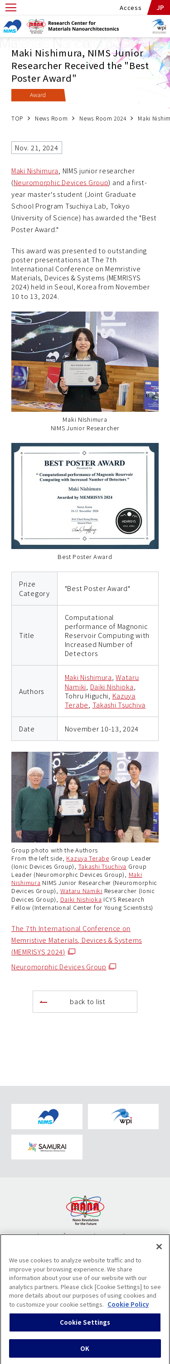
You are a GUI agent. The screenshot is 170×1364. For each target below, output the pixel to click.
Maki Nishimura (34, 170)
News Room (51, 118)
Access (130, 7)
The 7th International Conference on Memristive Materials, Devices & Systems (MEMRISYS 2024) (76, 939)
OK (84, 1352)
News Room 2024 (102, 118)
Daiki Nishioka (112, 686)
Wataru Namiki (81, 890)
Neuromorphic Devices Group (61, 182)
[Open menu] (11, 7)
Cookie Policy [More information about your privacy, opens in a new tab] (128, 1308)
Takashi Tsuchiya (119, 704)
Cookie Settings (85, 1326)
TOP (17, 118)
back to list (88, 1001)
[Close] (159, 1251)
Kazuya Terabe (87, 858)
